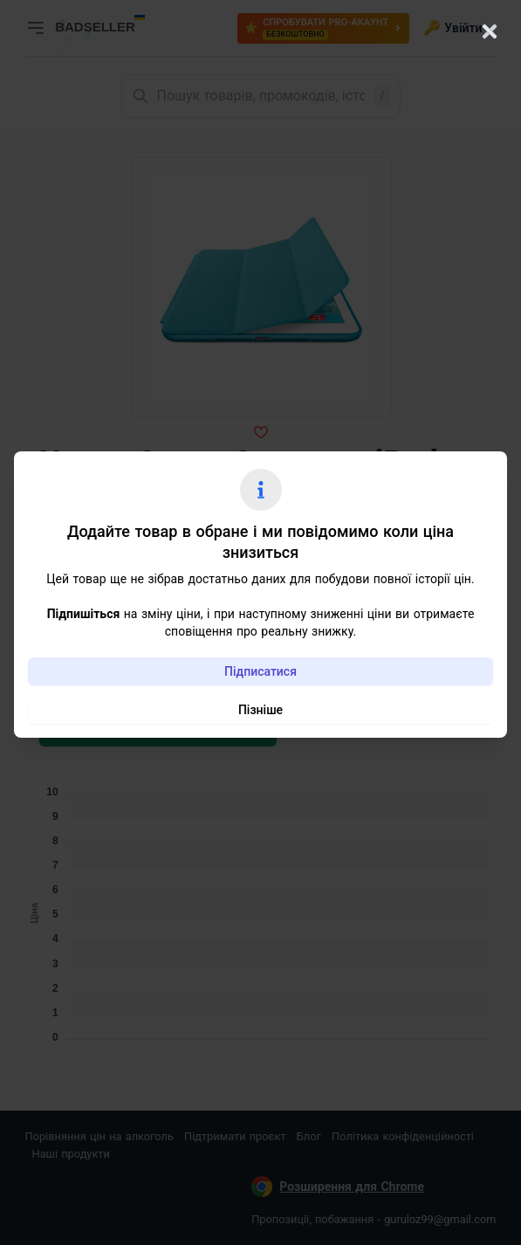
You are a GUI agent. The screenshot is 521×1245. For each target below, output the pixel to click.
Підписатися (260, 671)
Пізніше (260, 710)
